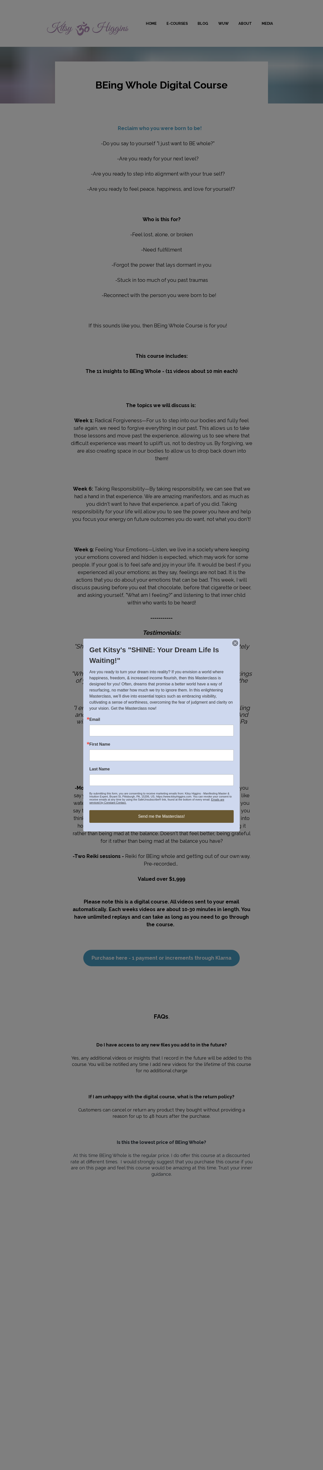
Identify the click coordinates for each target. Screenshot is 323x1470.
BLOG (203, 23)
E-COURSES (177, 23)
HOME (151, 23)
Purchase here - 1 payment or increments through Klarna (161, 958)
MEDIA (267, 23)
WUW (223, 23)
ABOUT (245, 23)
